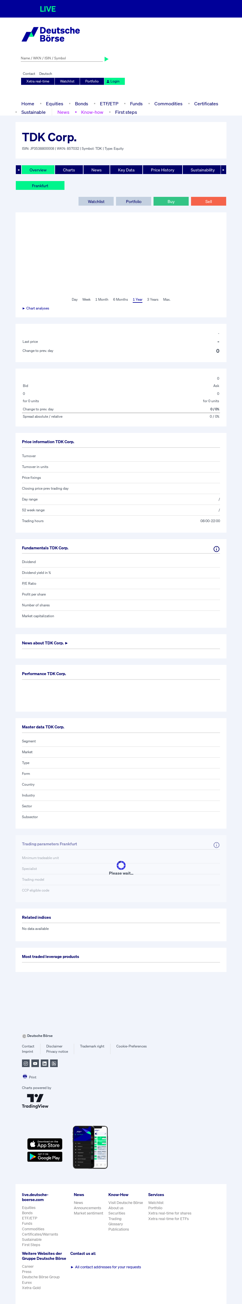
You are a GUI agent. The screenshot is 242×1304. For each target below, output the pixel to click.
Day (75, 299)
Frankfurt (40, 185)
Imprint (27, 1051)
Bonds (81, 103)
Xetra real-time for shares (169, 1213)
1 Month (101, 299)
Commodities (168, 103)
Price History (162, 170)
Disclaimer (54, 1046)
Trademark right (92, 1046)
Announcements (87, 1207)
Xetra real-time (37, 81)
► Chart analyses (35, 308)
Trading (115, 1218)
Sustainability (203, 170)
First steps (126, 112)
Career (28, 1266)
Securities (116, 1213)
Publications (118, 1229)
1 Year (137, 299)
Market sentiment (88, 1213)
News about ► (45, 643)
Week (86, 299)
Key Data (126, 170)
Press (26, 1271)
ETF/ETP (109, 103)
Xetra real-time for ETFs (168, 1218)
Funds (136, 103)
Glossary (115, 1224)
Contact (29, 73)
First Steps (31, 1244)
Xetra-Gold (31, 1287)
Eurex (27, 1282)
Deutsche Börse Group (41, 1276)
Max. (167, 299)
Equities (54, 103)
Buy (171, 201)
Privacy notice (57, 1051)
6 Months (120, 299)
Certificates (206, 103)
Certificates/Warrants (40, 1234)
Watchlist (67, 81)
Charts (69, 170)
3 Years (153, 299)
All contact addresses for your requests (105, 1267)
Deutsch (45, 73)
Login (113, 81)
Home (27, 103)
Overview (38, 170)
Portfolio (92, 81)
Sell (208, 201)
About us (115, 1207)
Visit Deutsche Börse (125, 1202)
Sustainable (33, 112)
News (63, 112)
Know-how (92, 112)
